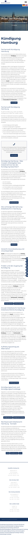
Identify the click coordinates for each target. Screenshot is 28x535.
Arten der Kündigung (22, 22)
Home (2, 22)
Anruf (20, 453)
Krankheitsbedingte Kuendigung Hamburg (14, 526)
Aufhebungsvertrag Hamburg (6, 527)
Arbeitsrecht (7, 22)
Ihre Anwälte (14, 102)
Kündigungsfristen (9, 303)
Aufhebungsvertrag (14, 382)
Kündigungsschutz (8, 417)
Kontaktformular (14, 453)
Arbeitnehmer (14, 22)
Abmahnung (14, 244)
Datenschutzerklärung (21, 522)
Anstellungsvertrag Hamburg (6, 524)
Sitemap (5, 522)
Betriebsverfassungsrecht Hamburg (20, 529)
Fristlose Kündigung (18, 303)
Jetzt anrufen (14, 155)
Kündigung (14, 25)
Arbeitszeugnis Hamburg (5, 534)
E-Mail (7, 453)
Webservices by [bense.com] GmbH (9, 519)
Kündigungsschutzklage (19, 417)
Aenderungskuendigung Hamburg (7, 531)
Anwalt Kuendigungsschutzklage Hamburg (14, 532)
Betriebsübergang (14, 202)
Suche (8, 522)
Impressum (13, 522)
